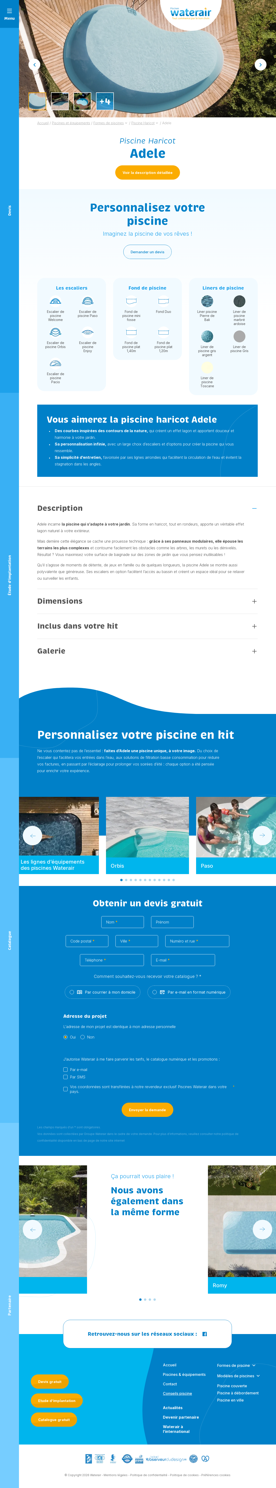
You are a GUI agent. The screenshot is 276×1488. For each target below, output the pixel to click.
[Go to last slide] (34, 65)
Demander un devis (147, 255)
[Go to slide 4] (135, 884)
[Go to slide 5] (140, 884)
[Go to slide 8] (154, 884)
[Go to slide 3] (131, 884)
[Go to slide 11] (169, 884)
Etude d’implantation (56, 1400)
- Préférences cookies (214, 1479)
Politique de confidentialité (148, 1479)
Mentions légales (116, 1479)
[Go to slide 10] (164, 884)
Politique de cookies (184, 1479)
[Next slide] (261, 65)
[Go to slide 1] (121, 884)
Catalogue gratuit (54, 1419)
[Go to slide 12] (173, 884)
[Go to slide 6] (145, 884)
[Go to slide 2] (126, 884)
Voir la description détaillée (148, 172)
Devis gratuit (49, 1381)
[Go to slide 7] (150, 884)
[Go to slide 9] (159, 884)
